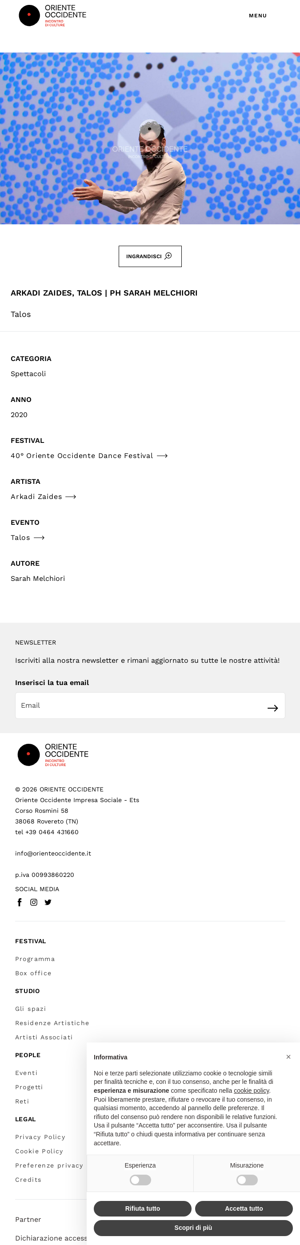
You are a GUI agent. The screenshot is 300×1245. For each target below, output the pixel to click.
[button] (288, 1057)
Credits (28, 1179)
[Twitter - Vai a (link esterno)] (48, 902)
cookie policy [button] (251, 1090)
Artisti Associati (44, 1037)
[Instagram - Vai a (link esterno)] (33, 902)
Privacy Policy (40, 1136)
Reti (22, 1101)
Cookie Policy (39, 1151)
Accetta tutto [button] (244, 1208)
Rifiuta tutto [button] (142, 1208)
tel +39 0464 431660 (47, 831)
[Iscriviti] (273, 708)
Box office (33, 973)
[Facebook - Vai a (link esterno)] (19, 902)
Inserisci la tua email (52, 682)
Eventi (26, 1072)
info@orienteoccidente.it (53, 853)
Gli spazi (31, 1008)
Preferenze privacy (49, 1165)
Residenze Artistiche (52, 1022)
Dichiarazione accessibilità (61, 1238)
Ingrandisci (149, 255)
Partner (28, 1219)
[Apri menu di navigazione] (265, 15)
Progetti (29, 1087)
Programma (35, 958)
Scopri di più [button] (193, 1227)
